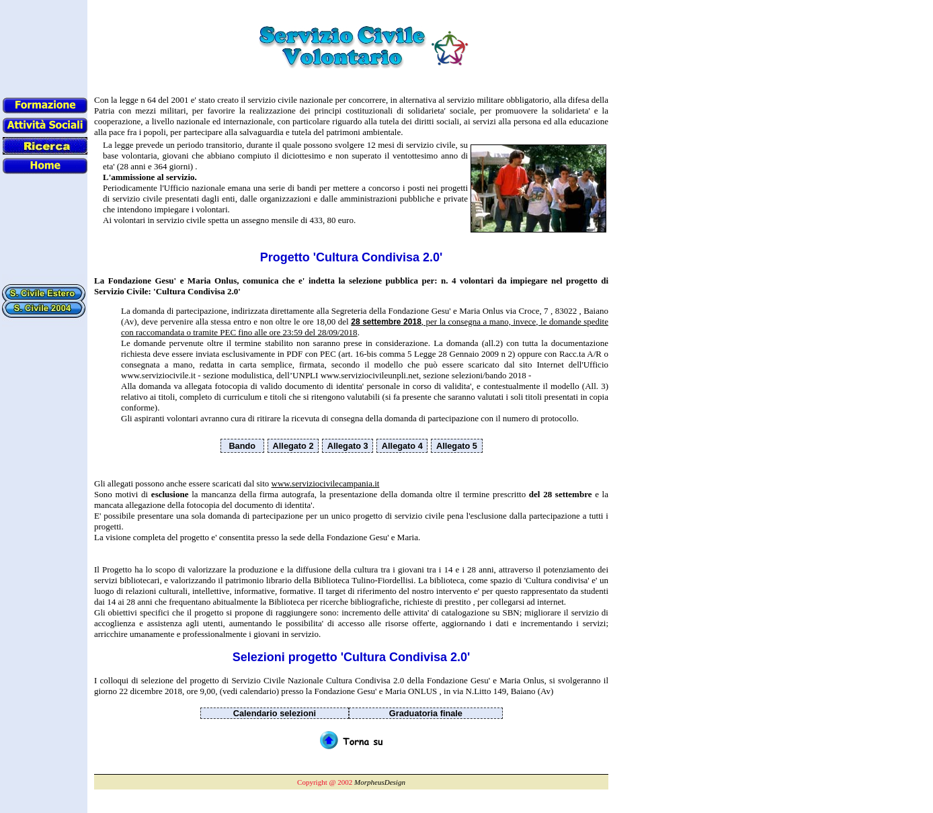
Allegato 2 (293, 446)
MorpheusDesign (379, 782)
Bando (242, 446)
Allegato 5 (456, 446)
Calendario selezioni (274, 713)
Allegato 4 (402, 446)
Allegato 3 (347, 446)
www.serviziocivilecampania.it (326, 483)
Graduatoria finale (425, 713)
